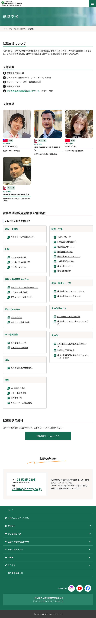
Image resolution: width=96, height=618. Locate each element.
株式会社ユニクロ (65, 266)
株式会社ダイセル (18, 267)
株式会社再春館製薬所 (20, 262)
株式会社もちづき (65, 251)
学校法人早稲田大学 (66, 350)
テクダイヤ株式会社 (19, 292)
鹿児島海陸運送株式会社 (21, 368)
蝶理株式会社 (16, 398)
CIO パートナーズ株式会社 (68, 316)
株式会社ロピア (64, 271)
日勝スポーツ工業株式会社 (22, 237)
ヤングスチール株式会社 (21, 402)
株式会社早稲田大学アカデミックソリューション (72, 356)
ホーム (10, 510)
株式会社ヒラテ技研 (19, 347)
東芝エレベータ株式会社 (21, 297)
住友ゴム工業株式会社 (20, 322)
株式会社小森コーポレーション (24, 287)
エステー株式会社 (18, 257)
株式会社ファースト (65, 246)
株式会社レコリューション (68, 256)
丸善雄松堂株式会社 (66, 261)
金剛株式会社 (16, 317)
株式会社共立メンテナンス (68, 296)
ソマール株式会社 (18, 393)
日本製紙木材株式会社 (67, 242)
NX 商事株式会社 (18, 388)
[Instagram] (71, 588)
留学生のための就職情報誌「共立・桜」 (24, 90)
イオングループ (64, 237)
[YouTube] (79, 588)
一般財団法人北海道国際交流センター (71, 344)
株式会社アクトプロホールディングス (72, 322)
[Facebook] (87, 588)
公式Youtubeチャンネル (18, 518)
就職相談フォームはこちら (48, 436)
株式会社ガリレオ (18, 342)
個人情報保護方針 (15, 573)
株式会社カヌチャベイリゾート (70, 291)
